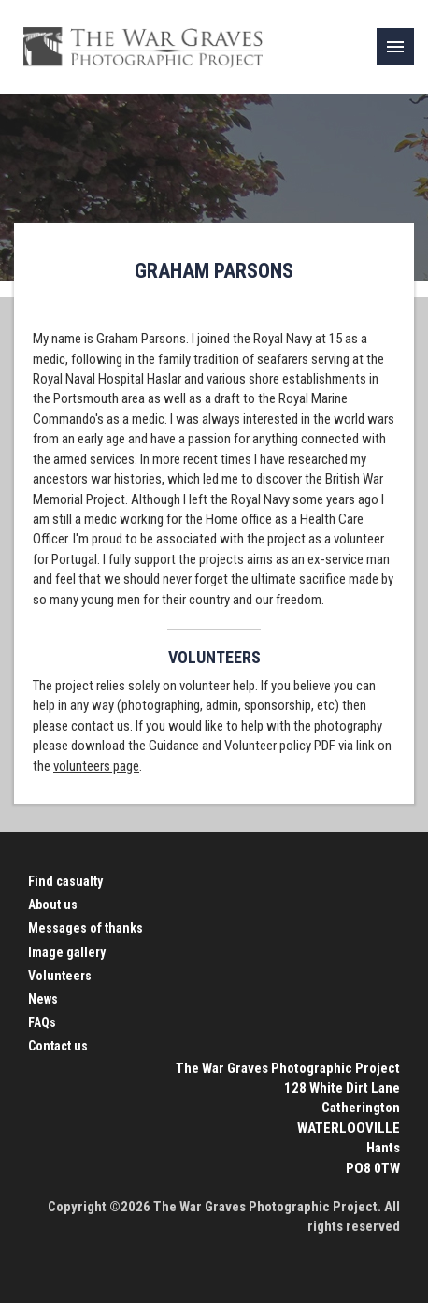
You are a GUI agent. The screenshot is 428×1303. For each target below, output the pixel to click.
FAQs (42, 1022)
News (43, 999)
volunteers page (96, 766)
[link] (395, 46)
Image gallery (67, 952)
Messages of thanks (85, 927)
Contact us (58, 1045)
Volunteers (60, 975)
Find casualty (65, 881)
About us (53, 904)
